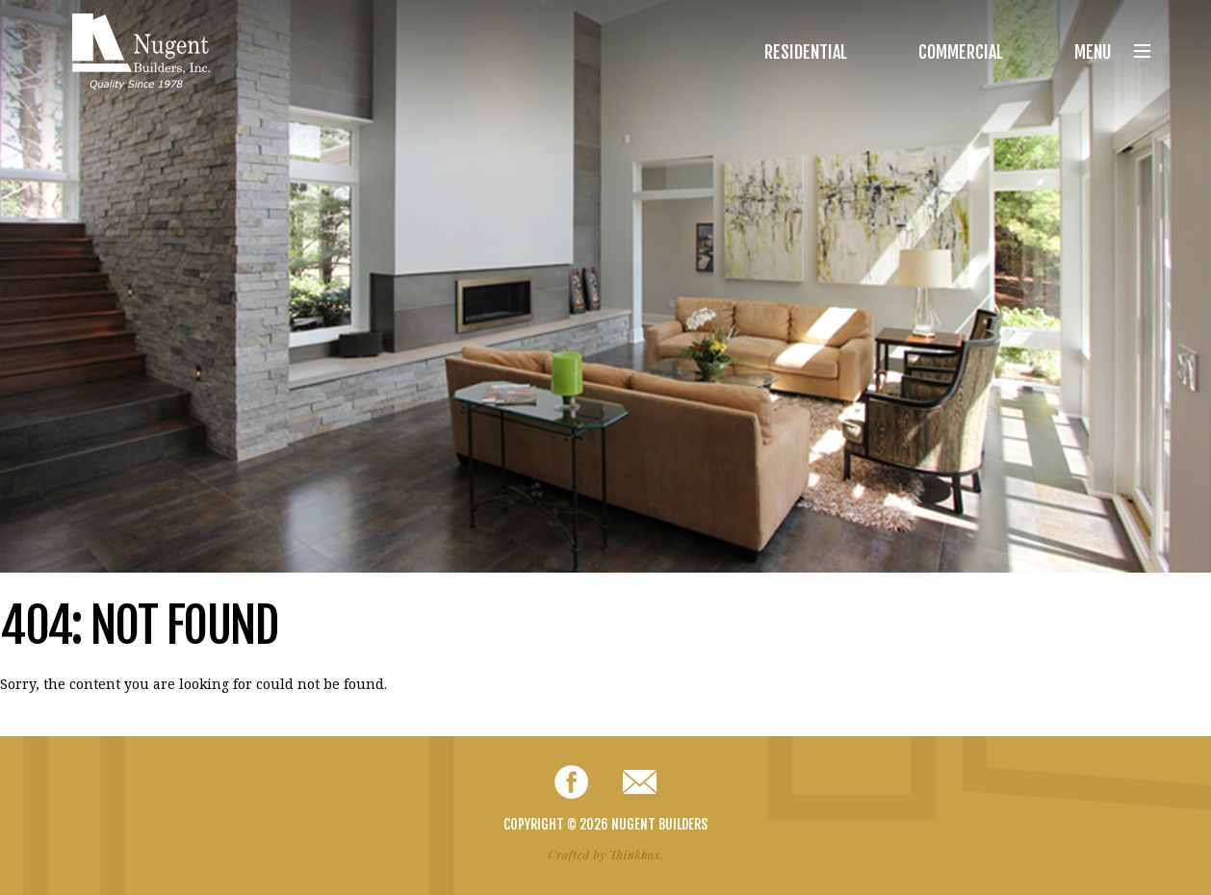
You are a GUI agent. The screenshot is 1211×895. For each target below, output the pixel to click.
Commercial (960, 52)
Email (640, 782)
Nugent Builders (141, 51)
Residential (805, 52)
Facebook (571, 782)
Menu (1112, 52)
